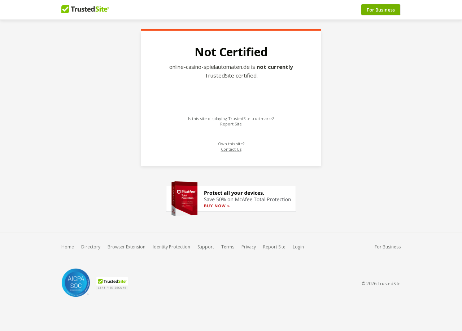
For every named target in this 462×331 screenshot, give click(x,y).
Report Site (231, 124)
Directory (90, 247)
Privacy (248, 247)
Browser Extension (126, 247)
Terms (227, 247)
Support (205, 247)
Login (298, 247)
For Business (381, 9)
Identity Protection (171, 247)
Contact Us (231, 149)
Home (67, 247)
